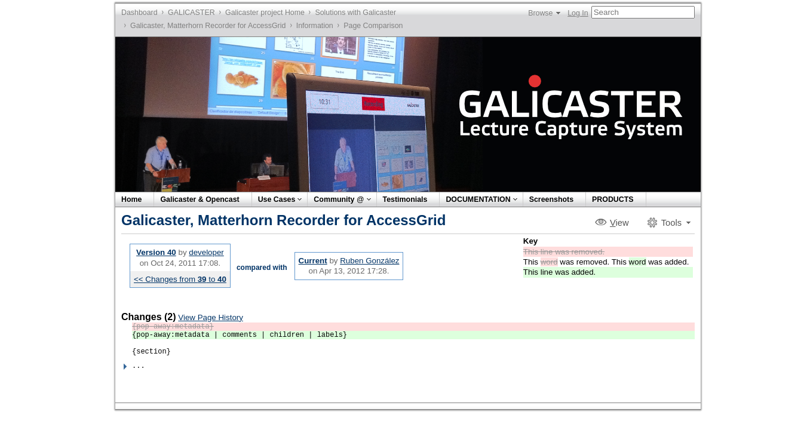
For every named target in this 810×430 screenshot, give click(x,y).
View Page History (210, 317)
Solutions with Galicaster (355, 12)
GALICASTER (191, 12)
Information (314, 26)
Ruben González (369, 260)
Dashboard (139, 12)
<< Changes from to (180, 279)
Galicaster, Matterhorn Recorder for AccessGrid (208, 26)
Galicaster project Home (265, 12)
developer (206, 252)
